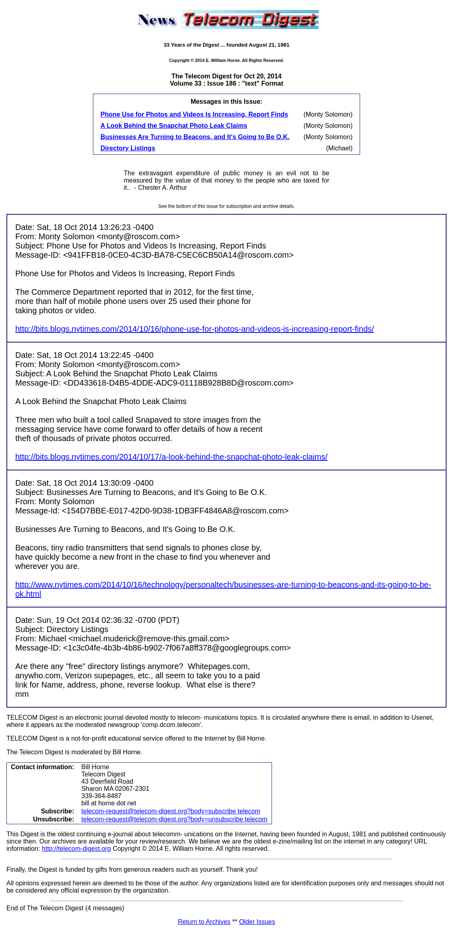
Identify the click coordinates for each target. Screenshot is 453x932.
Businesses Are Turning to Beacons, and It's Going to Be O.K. (195, 136)
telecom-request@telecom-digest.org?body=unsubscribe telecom (174, 819)
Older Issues (257, 921)
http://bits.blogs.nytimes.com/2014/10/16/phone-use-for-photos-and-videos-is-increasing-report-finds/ (194, 328)
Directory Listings (128, 148)
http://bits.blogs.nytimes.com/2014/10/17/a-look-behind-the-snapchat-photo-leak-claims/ (171, 456)
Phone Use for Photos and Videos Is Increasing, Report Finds (194, 114)
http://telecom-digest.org (76, 848)
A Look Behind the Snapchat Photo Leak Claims (174, 125)
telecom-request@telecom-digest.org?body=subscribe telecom (170, 811)
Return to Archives (204, 921)
